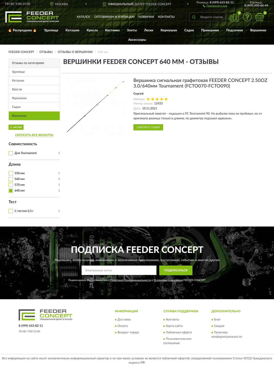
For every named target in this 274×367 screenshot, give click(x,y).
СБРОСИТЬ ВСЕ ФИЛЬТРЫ (34, 135)
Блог (217, 319)
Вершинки (258, 30)
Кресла (92, 30)
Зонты (132, 30)
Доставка (124, 319)
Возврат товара (128, 332)
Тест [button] (12, 202)
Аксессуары (137, 39)
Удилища (51, 30)
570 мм (20, 184)
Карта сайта (174, 326)
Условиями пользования (168, 280)
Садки (189, 30)
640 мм (20, 190)
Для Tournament (26, 153)
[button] (215, 5)
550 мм (20, 173)
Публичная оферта (179, 332)
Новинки (146, 16)
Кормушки (169, 30)
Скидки (219, 326)
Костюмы (112, 30)
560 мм (20, 179)
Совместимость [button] (23, 144)
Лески (148, 30)
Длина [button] (15, 164)
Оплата (123, 326)
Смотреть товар (148, 127)
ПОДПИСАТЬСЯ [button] (176, 270)
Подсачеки (234, 30)
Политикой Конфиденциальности (130, 280)
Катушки (72, 30)
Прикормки (210, 30)
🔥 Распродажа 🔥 (22, 30)
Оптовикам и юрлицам (114, 16)
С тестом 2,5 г (24, 211)
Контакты (166, 16)
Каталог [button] (84, 16)
